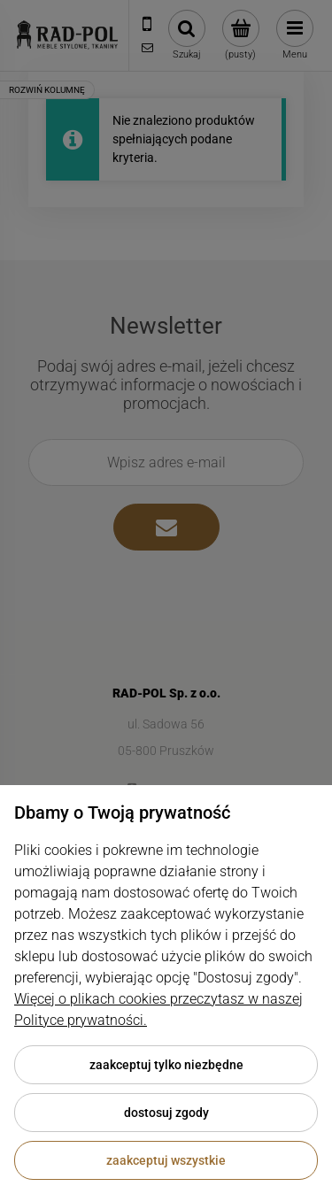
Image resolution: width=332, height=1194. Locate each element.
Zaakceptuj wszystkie (166, 1160)
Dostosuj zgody (166, 1112)
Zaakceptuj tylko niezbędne (166, 1065)
